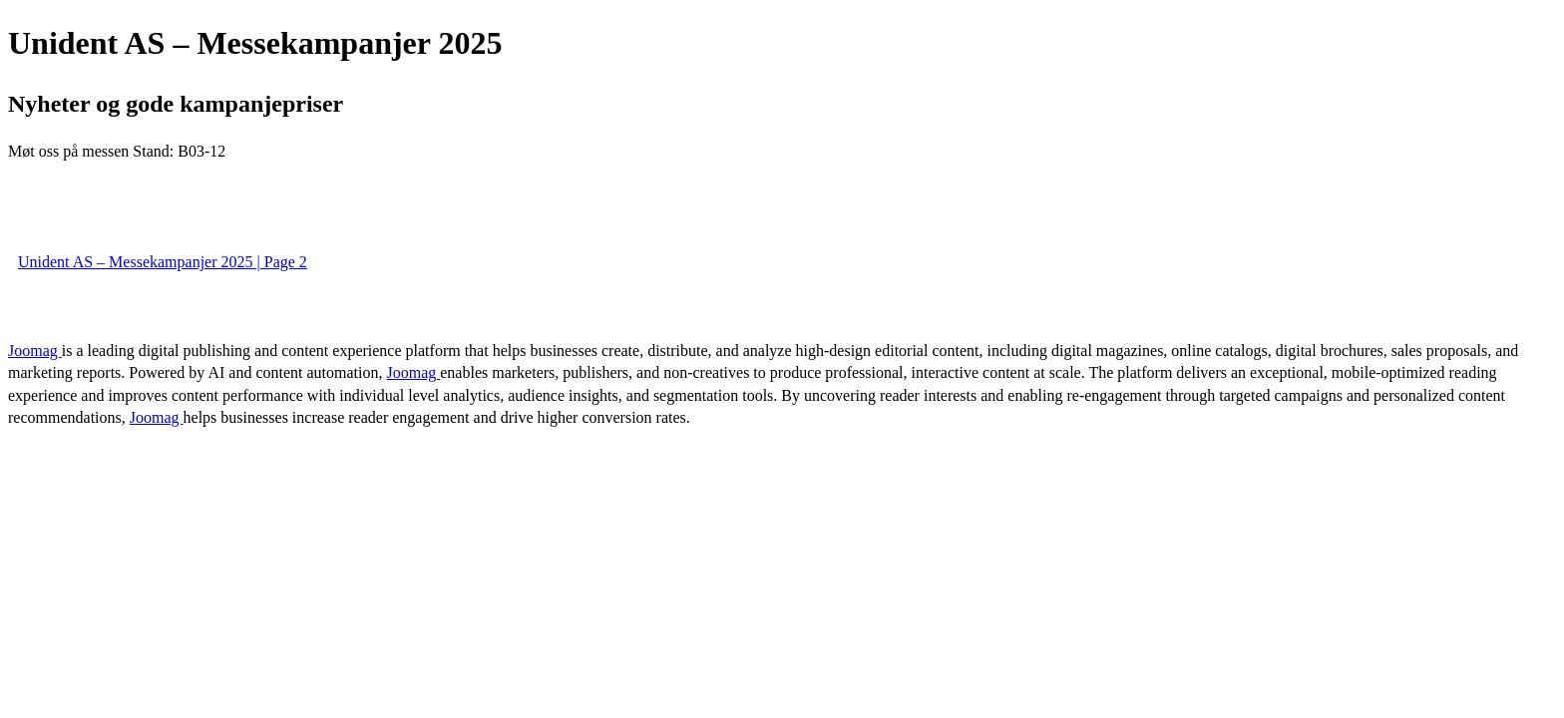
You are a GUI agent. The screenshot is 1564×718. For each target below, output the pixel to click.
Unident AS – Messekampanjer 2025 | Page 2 (162, 261)
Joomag (35, 350)
